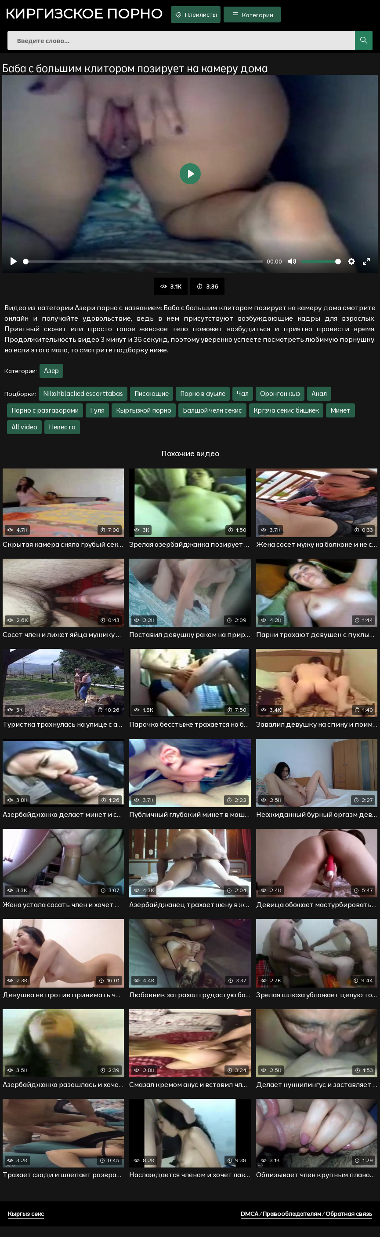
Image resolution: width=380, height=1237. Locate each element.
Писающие (151, 399)
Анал (319, 399)
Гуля (97, 415)
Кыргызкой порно (143, 415)
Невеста (62, 432)
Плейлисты (213, 14)
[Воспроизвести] (14, 267)
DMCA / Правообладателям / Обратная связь (306, 1224)
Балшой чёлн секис (212, 415)
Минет (340, 415)
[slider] (143, 266)
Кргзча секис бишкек (286, 415)
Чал (243, 399)
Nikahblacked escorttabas (83, 399)
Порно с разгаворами (45, 415)
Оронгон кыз (280, 399)
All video (24, 432)
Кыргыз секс (26, 1224)
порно (90, 15)
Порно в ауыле (202, 399)
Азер (51, 376)
